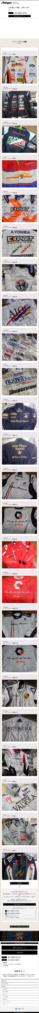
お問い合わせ (5, 999)
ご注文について (5, 994)
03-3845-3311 (21, 13)
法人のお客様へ (5, 989)
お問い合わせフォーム (19, 16)
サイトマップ (5, 1004)
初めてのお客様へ (6, 991)
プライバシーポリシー (6, 1001)
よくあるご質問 (5, 996)
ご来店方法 (19, 952)
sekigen (7, 2)
